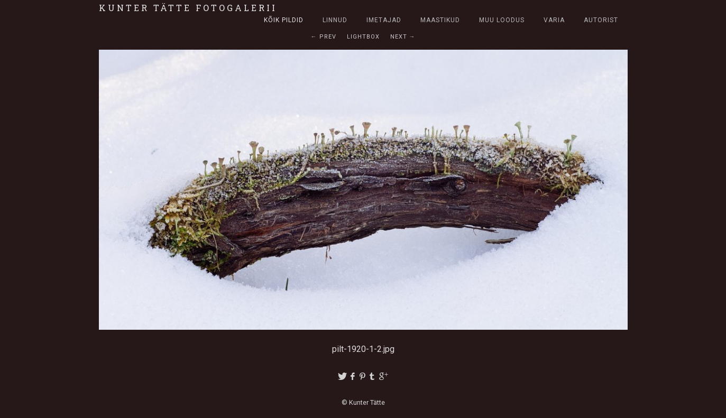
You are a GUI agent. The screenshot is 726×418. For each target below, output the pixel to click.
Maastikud (440, 20)
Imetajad (383, 20)
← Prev (323, 36)
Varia (554, 20)
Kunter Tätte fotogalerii (188, 7)
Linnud (335, 20)
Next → (403, 36)
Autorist (601, 20)
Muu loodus (502, 20)
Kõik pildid (284, 20)
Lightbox (363, 36)
